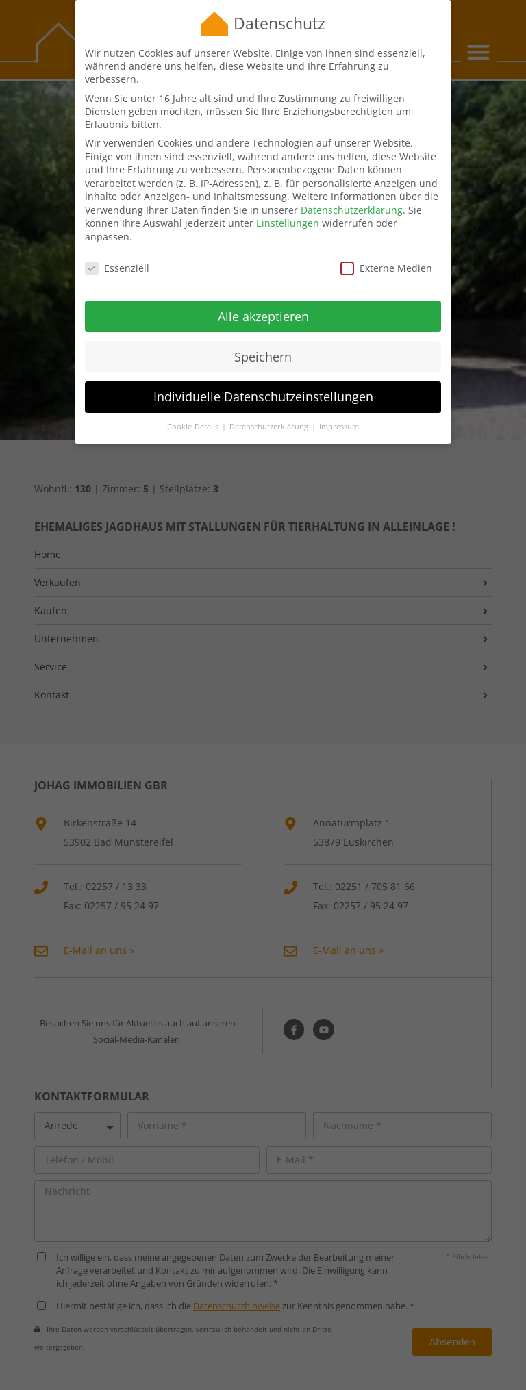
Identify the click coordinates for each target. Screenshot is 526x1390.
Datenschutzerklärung (352, 194)
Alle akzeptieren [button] (263, 300)
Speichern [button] (263, 341)
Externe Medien (386, 253)
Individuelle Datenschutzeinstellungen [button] (263, 381)
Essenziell (117, 253)
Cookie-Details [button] (194, 411)
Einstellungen (287, 207)
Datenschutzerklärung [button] (269, 411)
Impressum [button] (339, 411)
